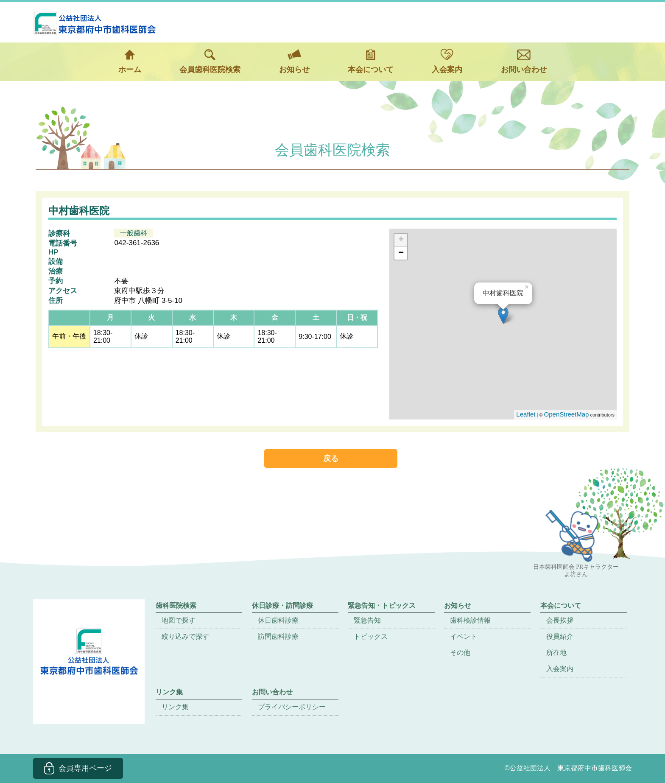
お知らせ (294, 61)
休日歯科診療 (278, 620)
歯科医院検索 (176, 605)
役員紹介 (559, 636)
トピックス (371, 636)
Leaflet (525, 414)
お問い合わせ (524, 61)
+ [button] (401, 240)
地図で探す (179, 620)
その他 (460, 652)
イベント (463, 636)
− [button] (401, 253)
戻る (330, 458)
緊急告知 (367, 620)
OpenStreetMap (566, 414)
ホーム (129, 61)
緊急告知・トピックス (382, 605)
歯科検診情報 (470, 620)
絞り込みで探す (185, 636)
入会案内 (447, 61)
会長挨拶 (559, 620)
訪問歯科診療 (278, 636)
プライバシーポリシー (292, 706)
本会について (371, 61)
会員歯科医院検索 (209, 61)
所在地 (556, 652)
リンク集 (175, 706)
